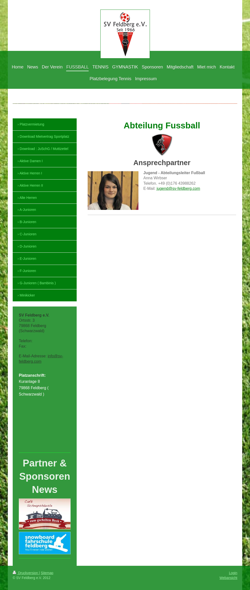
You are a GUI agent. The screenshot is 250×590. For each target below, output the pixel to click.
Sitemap (47, 573)
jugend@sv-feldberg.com (178, 188)
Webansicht (228, 578)
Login (233, 573)
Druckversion (26, 573)
